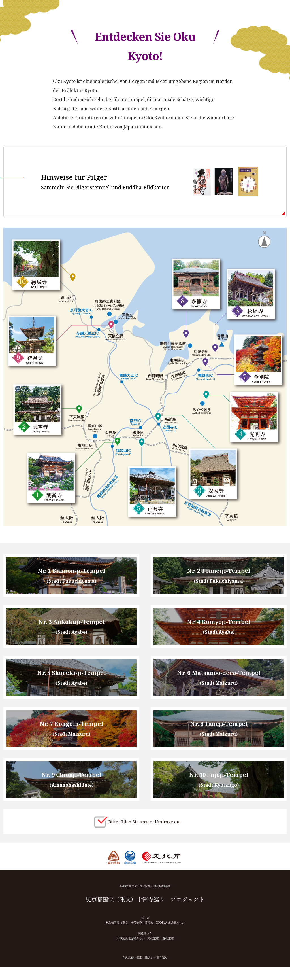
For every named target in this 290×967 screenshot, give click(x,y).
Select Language (254, 7)
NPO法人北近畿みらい (130, 938)
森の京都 (168, 938)
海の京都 (153, 938)
